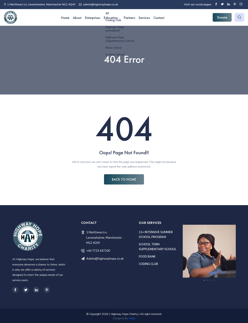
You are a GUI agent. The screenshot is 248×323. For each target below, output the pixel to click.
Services (144, 17)
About (77, 17)
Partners (129, 17)
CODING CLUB (148, 264)
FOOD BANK (147, 257)
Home (65, 17)
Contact (158, 17)
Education (111, 17)
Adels (132, 318)
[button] (232, 228)
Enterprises (92, 17)
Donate (222, 17)
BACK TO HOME (124, 179)
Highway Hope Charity (124, 314)
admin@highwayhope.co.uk (100, 4)
